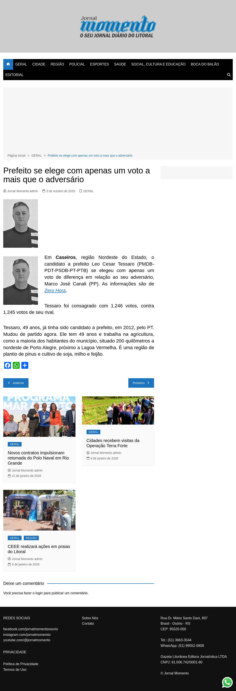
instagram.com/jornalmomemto (27, 635)
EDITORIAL (14, 75)
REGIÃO (57, 64)
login (39, 593)
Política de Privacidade (20, 664)
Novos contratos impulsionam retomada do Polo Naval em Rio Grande (38, 457)
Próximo (141, 383)
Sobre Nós (90, 618)
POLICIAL (77, 64)
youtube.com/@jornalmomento (26, 640)
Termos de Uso (15, 669)
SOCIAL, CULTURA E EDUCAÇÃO (158, 64)
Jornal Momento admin (20, 191)
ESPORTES (99, 64)
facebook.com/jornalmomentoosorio (30, 629)
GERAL (21, 64)
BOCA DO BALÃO (205, 64)
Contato (88, 623)
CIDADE (38, 64)
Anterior (16, 383)
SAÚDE (120, 64)
